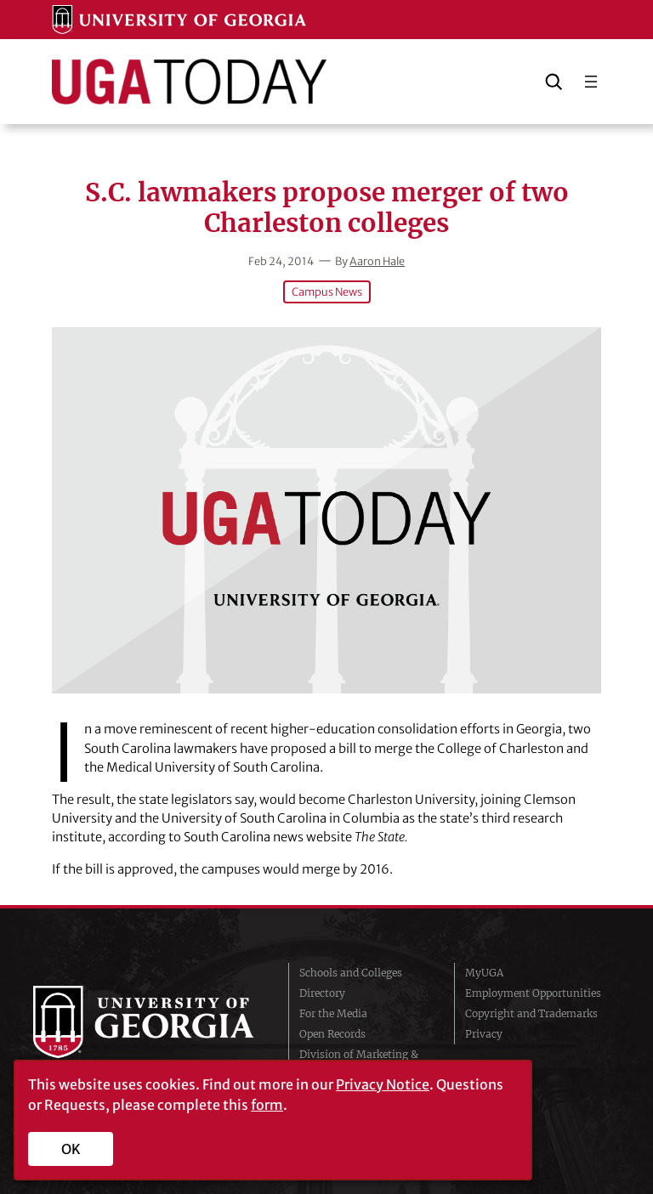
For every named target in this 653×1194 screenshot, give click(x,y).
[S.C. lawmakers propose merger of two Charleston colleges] (326, 510)
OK (71, 1148)
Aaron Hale (377, 261)
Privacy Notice (382, 1084)
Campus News (327, 291)
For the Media (333, 1013)
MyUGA (484, 972)
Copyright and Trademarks (531, 1013)
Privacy (484, 1033)
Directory (322, 993)
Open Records (332, 1033)
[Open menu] (591, 81)
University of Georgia (148, 1021)
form (267, 1104)
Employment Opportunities (533, 993)
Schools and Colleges (350, 972)
